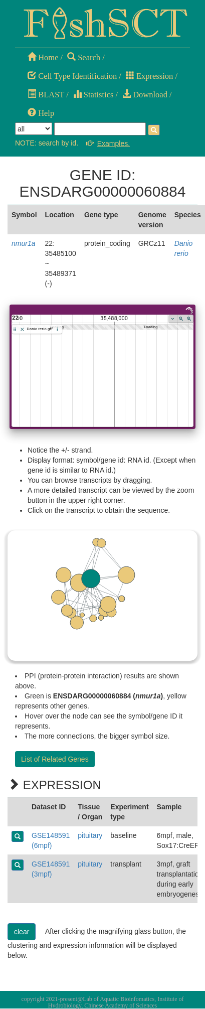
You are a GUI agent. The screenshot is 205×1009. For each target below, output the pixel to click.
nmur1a (23, 243)
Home (43, 57)
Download (144, 94)
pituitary (90, 835)
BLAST (46, 94)
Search (83, 57)
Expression (149, 76)
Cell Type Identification (72, 76)
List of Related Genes (55, 759)
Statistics (93, 94)
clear (21, 932)
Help (41, 113)
